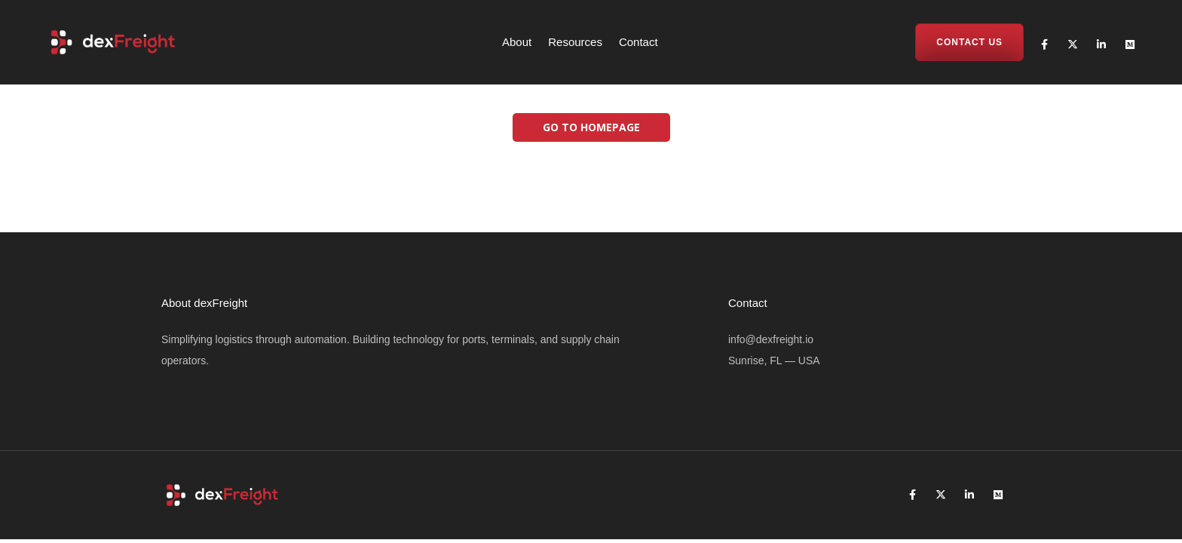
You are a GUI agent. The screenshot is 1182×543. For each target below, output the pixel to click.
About (516, 41)
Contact (638, 41)
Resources (575, 41)
